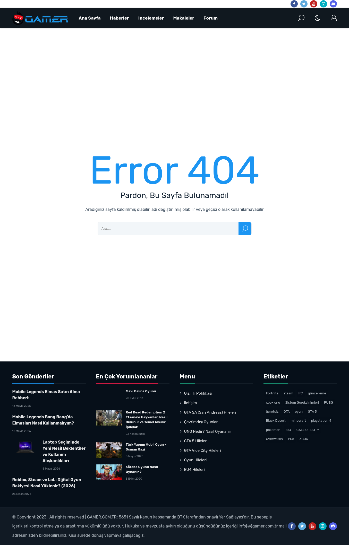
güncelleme (317, 393)
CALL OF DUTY (307, 430)
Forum (210, 18)
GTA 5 (312, 411)
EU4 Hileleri (194, 469)
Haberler (119, 18)
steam (288, 393)
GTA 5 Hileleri (196, 441)
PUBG (328, 402)
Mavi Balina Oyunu (141, 391)
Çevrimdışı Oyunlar (201, 422)
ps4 (288, 430)
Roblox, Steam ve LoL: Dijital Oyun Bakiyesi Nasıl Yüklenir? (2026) (46, 482)
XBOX (303, 439)
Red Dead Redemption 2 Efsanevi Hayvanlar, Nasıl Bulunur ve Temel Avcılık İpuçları (146, 419)
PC (301, 393)
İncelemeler (151, 18)
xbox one (273, 402)
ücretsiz (272, 411)
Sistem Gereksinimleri (302, 402)
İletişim (190, 403)
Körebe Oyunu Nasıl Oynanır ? (142, 469)
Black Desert (276, 420)
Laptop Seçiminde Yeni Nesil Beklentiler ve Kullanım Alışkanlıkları (64, 451)
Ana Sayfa (90, 18)
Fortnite (272, 393)
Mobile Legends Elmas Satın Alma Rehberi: (46, 394)
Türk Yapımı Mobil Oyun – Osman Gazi (146, 447)
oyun (299, 411)
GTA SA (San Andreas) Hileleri (210, 412)
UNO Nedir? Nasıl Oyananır (207, 431)
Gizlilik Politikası (198, 393)
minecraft (298, 420)
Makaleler (183, 18)
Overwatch (274, 439)
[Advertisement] (166, 86)
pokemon (273, 430)
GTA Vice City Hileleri (202, 450)
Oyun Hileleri (195, 460)
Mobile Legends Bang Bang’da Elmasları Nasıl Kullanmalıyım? (43, 420)
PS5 (291, 439)
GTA (287, 411)
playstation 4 (321, 420)
